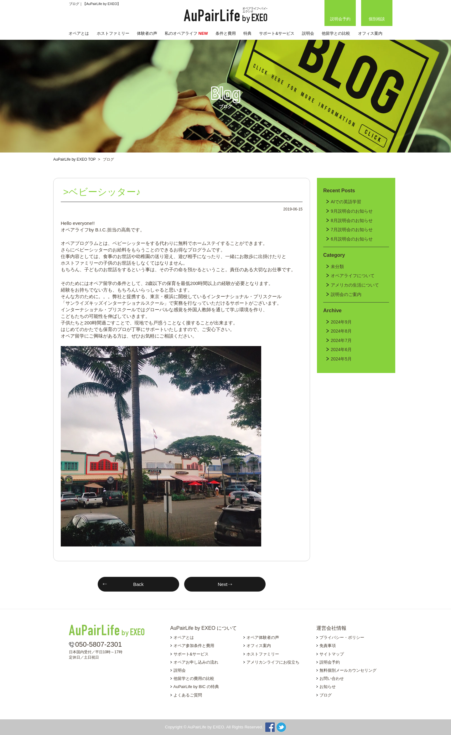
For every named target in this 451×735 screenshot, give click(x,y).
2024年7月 (341, 340)
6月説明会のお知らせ (352, 238)
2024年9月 (341, 321)
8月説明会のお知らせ (352, 220)
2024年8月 (341, 331)
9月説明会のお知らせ (352, 211)
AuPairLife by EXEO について (203, 628)
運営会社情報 (331, 628)
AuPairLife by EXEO (225, 15)
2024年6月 (341, 349)
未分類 (337, 266)
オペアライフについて (353, 275)
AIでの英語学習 (346, 201)
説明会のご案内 (346, 294)
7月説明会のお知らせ (352, 229)
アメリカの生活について (355, 284)
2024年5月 (341, 358)
